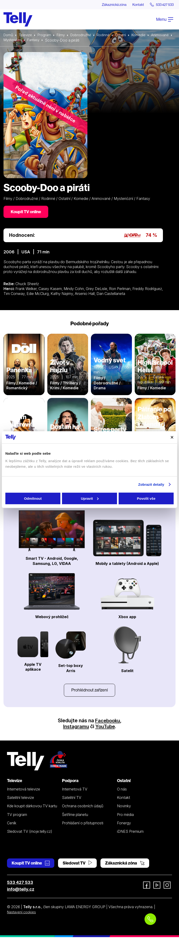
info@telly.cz (20, 891)
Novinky (124, 808)
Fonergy (124, 824)
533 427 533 (20, 884)
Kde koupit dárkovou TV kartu (32, 808)
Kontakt (134, 4)
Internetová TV (74, 791)
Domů (8, 35)
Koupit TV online (27, 212)
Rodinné (108, 35)
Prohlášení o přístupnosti (82, 824)
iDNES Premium (130, 833)
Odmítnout (33, 498)
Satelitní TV (71, 799)
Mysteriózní (37, 40)
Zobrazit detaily (151, 484)
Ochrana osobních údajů (82, 808)
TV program (17, 816)
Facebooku (107, 722)
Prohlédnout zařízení (89, 691)
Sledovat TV (77, 865)
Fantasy (60, 40)
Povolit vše (146, 498)
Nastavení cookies (22, 913)
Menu (164, 19)
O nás (122, 791)
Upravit (90, 498)
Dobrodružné (84, 35)
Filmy (63, 35)
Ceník (11, 824)
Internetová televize (23, 791)
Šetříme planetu (75, 816)
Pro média (125, 816)
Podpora (70, 782)
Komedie (145, 35)
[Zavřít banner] (172, 437)
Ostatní (127, 35)
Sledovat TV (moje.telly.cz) (29, 833)
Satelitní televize (20, 799)
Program (46, 35)
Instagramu (75, 728)
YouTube (105, 728)
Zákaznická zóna (108, 4)
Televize (26, 35)
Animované (12, 40)
